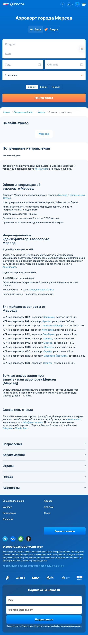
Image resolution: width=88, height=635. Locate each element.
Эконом (32, 87)
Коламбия (49, 317)
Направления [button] (44, 444)
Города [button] (44, 477)
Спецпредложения (13, 501)
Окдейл (47, 351)
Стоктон (48, 363)
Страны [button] (44, 466)
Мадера (48, 338)
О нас (47, 513)
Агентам (48, 507)
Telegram (7, 428)
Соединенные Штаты (24, 112)
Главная (6, 112)
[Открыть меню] (84, 4)
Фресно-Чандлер (53, 325)
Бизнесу (7, 507)
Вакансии (7, 519)
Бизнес (44, 87)
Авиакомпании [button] (44, 455)
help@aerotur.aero (33, 422)
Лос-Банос (49, 334)
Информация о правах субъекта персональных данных (33, 565)
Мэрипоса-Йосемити (55, 355)
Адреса (48, 501)
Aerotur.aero (41, 168)
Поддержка (9, 513)
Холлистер (48, 329)
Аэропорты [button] (44, 488)
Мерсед (41, 112)
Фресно (46, 321)
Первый (56, 87)
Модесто (49, 347)
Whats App (21, 428)
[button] (62, 4)
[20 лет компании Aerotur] (5, 4)
